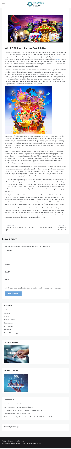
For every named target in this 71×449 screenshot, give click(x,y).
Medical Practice (9, 320)
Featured (7, 313)
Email (7, 272)
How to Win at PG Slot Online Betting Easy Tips (19, 228)
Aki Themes (37, 443)
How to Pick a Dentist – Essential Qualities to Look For (52, 228)
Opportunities (8, 323)
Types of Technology (11, 333)
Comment (9, 250)
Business (7, 310)
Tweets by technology (11, 427)
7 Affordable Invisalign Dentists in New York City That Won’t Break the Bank (29, 417)
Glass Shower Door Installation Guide (16, 404)
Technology (8, 329)
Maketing (7, 316)
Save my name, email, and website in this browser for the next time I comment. (34, 288)
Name (7, 264)
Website (7, 279)
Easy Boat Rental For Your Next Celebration (18, 407)
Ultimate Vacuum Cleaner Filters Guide (17, 414)
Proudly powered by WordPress (11, 443)
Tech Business (8, 326)
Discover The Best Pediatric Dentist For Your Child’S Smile (23, 410)
